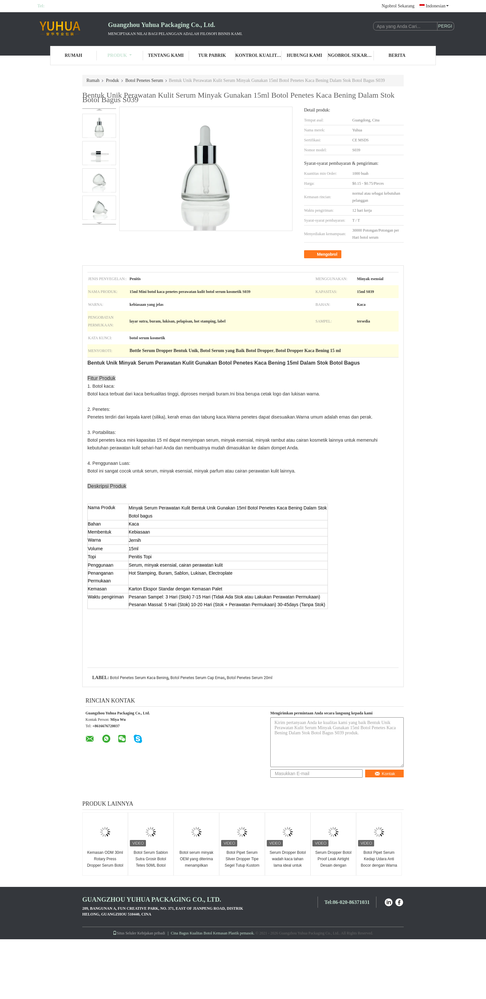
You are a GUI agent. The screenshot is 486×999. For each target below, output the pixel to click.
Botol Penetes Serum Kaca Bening (139, 678)
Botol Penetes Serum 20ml (250, 678)
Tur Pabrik (212, 55)
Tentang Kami (166, 55)
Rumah (73, 55)
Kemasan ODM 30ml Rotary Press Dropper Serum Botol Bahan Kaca (105, 862)
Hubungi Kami (304, 55)
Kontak (384, 773)
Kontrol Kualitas (258, 55)
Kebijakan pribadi (151, 933)
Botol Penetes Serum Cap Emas (197, 678)
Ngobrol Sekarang (398, 6)
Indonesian (437, 6)
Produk (119, 55)
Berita (397, 55)
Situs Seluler (124, 933)
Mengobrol (323, 254)
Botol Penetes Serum (144, 80)
